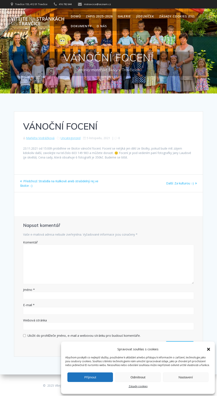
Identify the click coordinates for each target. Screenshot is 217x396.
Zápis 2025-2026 (99, 16)
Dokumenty (81, 26)
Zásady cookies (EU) (177, 16)
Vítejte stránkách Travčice (38, 21)
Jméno (29, 289)
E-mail (29, 305)
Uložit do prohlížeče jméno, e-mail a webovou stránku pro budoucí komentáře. (83, 335)
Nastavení (186, 377)
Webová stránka (35, 320)
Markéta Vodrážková (40, 138)
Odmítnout (138, 377)
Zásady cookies (138, 386)
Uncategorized (71, 138)
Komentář (30, 242)
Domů (76, 16)
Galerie (124, 16)
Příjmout (90, 377)
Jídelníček (145, 16)
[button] (208, 349)
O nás (102, 26)
